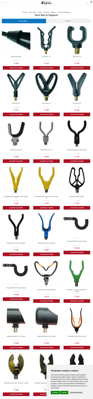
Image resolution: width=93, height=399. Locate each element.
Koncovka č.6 (46, 103)
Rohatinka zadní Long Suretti (46, 243)
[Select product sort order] (69, 21)
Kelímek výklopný (16, 56)
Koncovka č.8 (77, 103)
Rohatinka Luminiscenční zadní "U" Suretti (76, 290)
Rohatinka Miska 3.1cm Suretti (16, 336)
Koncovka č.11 (46, 56)
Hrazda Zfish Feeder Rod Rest (46, 290)
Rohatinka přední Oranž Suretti (77, 336)
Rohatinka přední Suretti (77, 196)
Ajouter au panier (16, 68)
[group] (77, 223)
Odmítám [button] (64, 392)
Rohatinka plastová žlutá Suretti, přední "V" (16, 197)
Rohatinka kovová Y (46, 150)
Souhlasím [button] (55, 392)
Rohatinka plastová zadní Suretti (77, 150)
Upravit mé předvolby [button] (76, 392)
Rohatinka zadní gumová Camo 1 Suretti (16, 383)
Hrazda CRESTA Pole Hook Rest (77, 241)
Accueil (25, 12)
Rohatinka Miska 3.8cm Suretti (46, 336)
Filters (24, 21)
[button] (75, 237)
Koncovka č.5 (16, 103)
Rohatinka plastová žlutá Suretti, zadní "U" (46, 197)
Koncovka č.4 (77, 56)
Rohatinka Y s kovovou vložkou (16, 243)
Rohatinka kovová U (16, 150)
